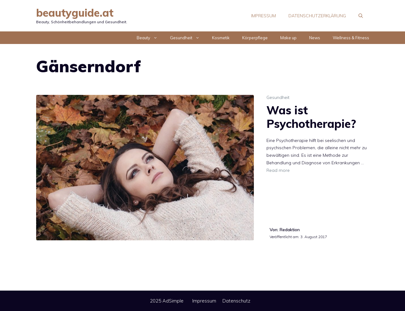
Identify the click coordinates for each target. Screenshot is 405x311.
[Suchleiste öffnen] (360, 15)
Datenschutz (236, 301)
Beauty (150, 37)
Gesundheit (188, 37)
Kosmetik (221, 37)
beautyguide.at (74, 12)
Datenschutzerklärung (317, 16)
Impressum (263, 16)
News (314, 37)
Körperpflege (255, 37)
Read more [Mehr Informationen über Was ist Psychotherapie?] (278, 170)
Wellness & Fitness (351, 37)
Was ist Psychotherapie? (311, 117)
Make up (288, 37)
